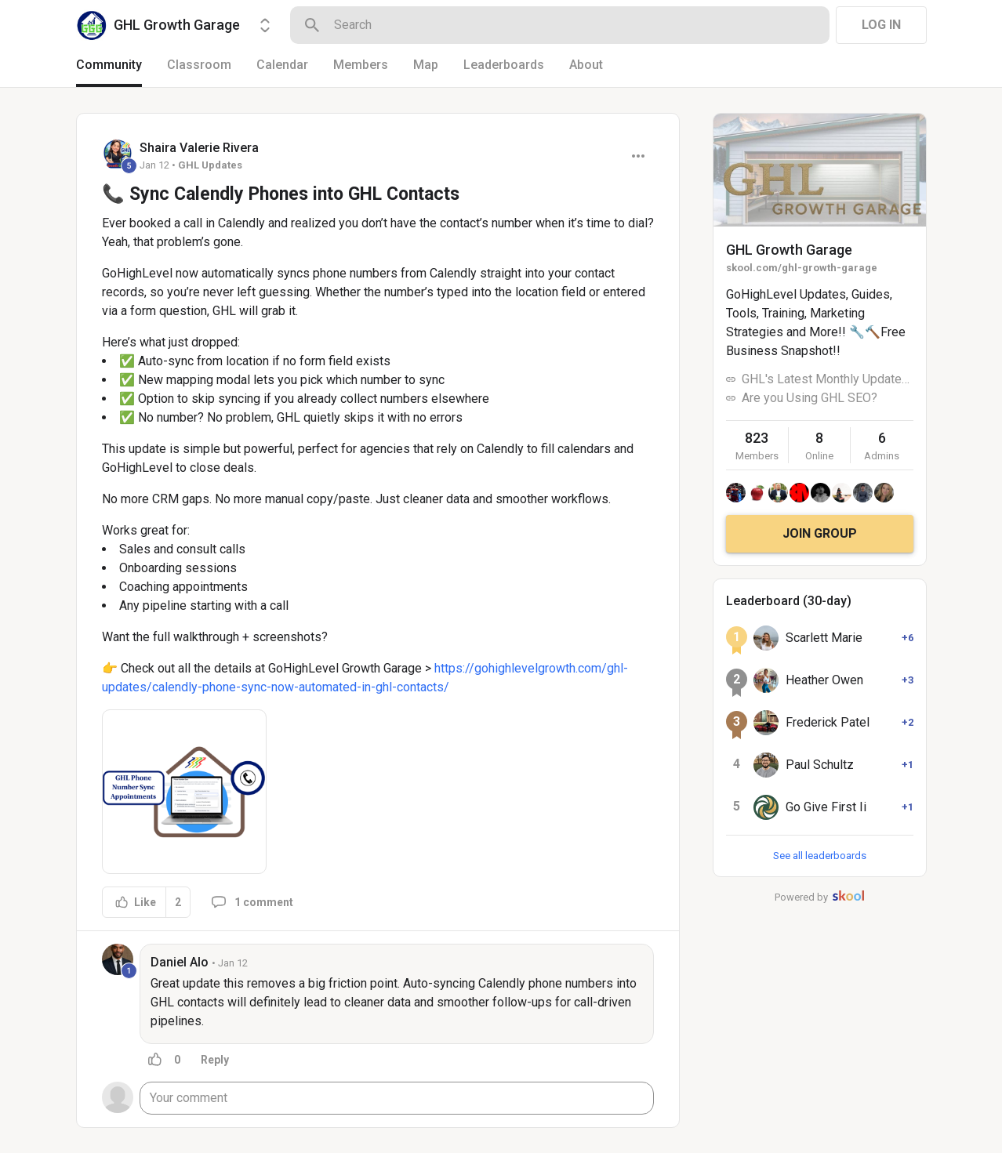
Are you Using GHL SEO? (809, 397)
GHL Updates (210, 165)
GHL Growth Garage (789, 249)
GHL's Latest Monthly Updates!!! (827, 379)
